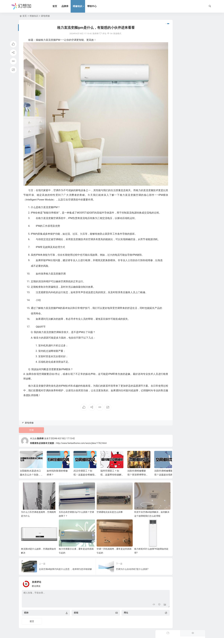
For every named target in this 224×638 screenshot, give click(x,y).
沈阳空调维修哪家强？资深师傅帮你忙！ (138, 477)
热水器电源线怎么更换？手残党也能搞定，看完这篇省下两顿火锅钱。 (188, 81)
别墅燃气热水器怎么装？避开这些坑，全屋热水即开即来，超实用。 (188, 95)
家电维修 (45, 16)
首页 (60, 6)
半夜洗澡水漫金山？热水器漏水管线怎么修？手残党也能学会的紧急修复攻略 (188, 67)
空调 (30, 433)
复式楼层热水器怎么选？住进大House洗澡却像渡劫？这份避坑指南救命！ (188, 39)
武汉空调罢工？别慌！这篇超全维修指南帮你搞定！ (85, 477)
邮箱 (70, 608)
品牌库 (70, 6)
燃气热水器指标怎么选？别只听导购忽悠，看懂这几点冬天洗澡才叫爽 (188, 109)
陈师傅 (40, 441)
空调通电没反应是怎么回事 (100, 511)
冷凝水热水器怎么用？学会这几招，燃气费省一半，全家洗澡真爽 (188, 53)
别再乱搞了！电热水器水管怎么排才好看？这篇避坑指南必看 (188, 138)
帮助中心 (97, 6)
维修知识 (82, 6)
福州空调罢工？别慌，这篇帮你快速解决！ (112, 477)
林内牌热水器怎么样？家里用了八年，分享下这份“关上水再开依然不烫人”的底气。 (188, 124)
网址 (113, 608)
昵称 (26, 608)
